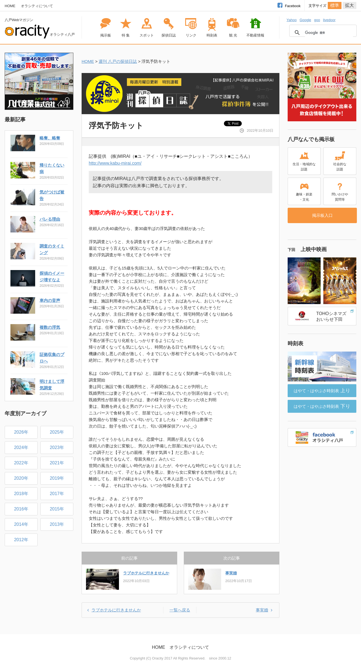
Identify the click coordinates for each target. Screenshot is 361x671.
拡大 (349, 5)
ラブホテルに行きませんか (146, 573)
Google (305, 20)
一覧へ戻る (180, 610)
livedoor (329, 20)
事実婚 (231, 573)
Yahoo (292, 20)
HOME (10, 6)
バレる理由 (50, 219)
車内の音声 (50, 300)
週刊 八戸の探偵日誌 (118, 61)
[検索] (329, 32)
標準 (334, 5)
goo (317, 20)
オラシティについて (37, 6)
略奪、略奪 (50, 138)
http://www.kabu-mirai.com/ (115, 163)
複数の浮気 (50, 327)
